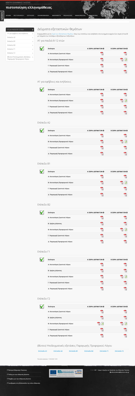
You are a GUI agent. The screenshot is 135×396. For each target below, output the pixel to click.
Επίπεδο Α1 (42, 351)
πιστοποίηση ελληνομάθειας (29, 7)
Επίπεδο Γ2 (20, 53)
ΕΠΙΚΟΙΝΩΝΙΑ (93, 15)
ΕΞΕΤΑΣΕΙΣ (31, 15)
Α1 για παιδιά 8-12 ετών (20, 30)
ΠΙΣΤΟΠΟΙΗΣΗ (19, 15)
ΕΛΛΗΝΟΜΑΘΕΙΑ (44, 15)
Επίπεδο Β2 (88, 351)
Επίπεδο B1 (20, 41)
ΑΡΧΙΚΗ (8, 15)
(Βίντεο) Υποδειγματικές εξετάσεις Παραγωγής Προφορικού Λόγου (20, 58)
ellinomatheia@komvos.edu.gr (120, 372)
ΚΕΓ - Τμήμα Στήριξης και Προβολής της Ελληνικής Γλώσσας (112, 370)
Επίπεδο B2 (20, 45)
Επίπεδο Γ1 (20, 49)
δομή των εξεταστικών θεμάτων (63, 34)
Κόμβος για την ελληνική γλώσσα (20, 379)
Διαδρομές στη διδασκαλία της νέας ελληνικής (24, 383)
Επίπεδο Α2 (20, 37)
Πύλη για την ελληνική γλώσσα (19, 374)
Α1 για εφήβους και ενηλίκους (20, 33)
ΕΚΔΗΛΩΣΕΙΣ (67, 15)
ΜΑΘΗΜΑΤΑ (56, 15)
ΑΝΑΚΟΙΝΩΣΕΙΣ (80, 15)
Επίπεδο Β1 (73, 351)
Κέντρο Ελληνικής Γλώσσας (18, 370)
